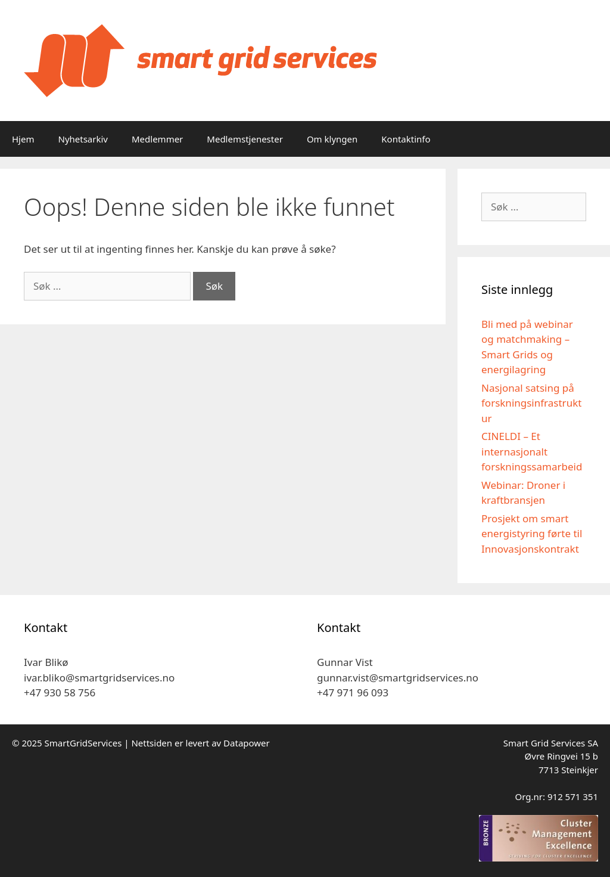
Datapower (246, 743)
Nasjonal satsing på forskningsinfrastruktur (531, 403)
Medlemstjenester (245, 139)
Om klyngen (332, 139)
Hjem (23, 139)
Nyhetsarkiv (83, 139)
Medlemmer (157, 139)
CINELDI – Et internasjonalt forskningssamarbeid (531, 451)
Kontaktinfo (405, 139)
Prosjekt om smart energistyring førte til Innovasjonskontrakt (531, 534)
